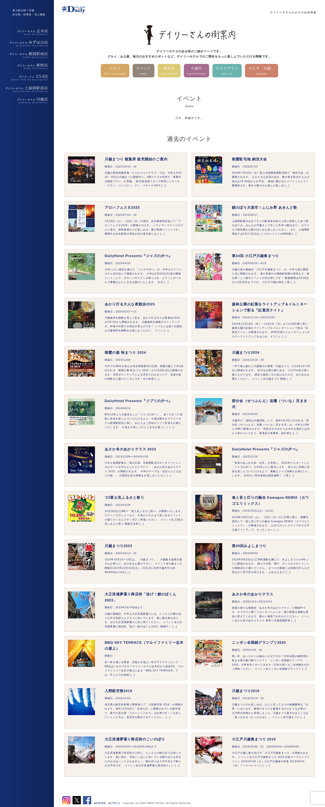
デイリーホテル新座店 (27, 66)
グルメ (115, 71)
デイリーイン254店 (27, 78)
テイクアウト (227, 71)
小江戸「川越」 (261, 71)
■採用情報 (100, 803)
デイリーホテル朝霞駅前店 (27, 55)
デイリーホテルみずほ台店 (27, 43)
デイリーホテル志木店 (27, 32)
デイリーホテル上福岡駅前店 (27, 89)
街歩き (169, 71)
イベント (143, 71)
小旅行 (196, 71)
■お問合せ (114, 803)
